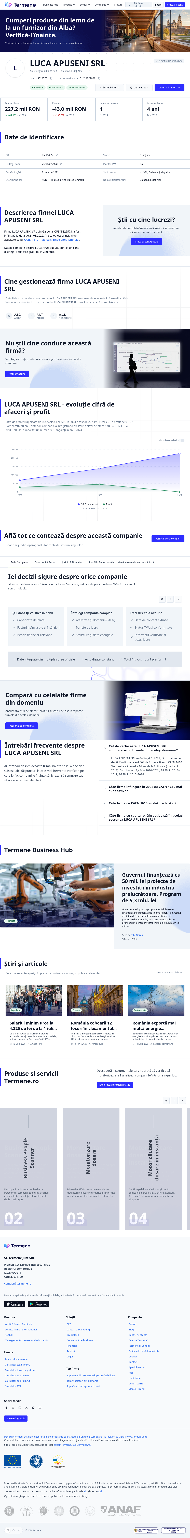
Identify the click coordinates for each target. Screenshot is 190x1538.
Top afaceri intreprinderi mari (83, 1386)
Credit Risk (73, 1335)
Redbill (9, 1335)
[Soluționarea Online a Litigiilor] (173, 1530)
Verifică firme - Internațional (21, 1329)
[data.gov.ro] (9, 1511)
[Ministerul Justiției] (75, 1511)
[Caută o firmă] (138, 4)
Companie (102, 4)
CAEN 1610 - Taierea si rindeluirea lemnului (51, 239)
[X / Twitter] (26, 1408)
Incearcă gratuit (16, 1418)
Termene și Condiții (139, 1345)
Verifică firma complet (168, 538)
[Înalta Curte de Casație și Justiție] (90, 1511)
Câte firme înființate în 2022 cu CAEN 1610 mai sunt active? (142, 789)
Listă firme (135, 1378)
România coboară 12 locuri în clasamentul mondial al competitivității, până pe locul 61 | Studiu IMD (93, 1036)
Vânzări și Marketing (78, 1329)
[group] (13, 1530)
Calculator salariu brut (17, 1380)
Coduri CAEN (136, 1383)
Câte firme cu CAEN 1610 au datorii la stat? (139, 803)
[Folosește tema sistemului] (7, 1530)
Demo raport (139, 87)
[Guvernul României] (36, 1461)
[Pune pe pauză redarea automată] (162, 599)
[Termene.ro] (17, 1246)
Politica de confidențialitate (144, 1351)
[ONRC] (26, 1511)
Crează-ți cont (175, 4)
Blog (131, 1329)
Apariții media (136, 1367)
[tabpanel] (95, 624)
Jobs (131, 1372)
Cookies (133, 1356)
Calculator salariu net (17, 1375)
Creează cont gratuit (146, 241)
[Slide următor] (182, 1100)
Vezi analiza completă (21, 725)
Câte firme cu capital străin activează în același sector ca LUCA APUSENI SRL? (143, 817)
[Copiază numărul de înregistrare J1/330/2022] (99, 78)
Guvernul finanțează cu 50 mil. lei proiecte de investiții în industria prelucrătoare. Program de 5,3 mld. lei (151, 887)
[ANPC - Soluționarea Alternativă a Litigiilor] (146, 1530)
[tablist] (95, 562)
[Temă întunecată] (19, 1530)
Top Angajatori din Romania (82, 1380)
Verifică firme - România (18, 1324)
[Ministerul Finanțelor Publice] (59, 1511)
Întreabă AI (110, 87)
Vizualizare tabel (168, 440)
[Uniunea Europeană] (12, 1461)
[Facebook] (6, 1408)
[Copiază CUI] (57, 155)
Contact (133, 1362)
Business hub (50, 4)
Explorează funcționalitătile (114, 1084)
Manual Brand (136, 1389)
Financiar (72, 1345)
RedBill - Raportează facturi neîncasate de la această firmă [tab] (122, 562)
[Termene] (20, 4)
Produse (69, 4)
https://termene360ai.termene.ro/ (72, 1444)
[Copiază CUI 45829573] (51, 78)
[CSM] (43, 1511)
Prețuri (118, 4)
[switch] (181, 440)
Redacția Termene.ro (161, 1044)
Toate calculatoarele (16, 1359)
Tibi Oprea (137, 935)
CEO (69, 1324)
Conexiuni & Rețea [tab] (45, 562)
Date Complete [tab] (19, 562)
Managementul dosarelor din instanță (26, 1340)
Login (158, 4)
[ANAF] (121, 1511)
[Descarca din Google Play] (38, 1304)
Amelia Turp (34, 1044)
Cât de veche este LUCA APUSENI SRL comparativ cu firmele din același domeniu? (140, 748)
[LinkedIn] (20, 1408)
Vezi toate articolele (169, 972)
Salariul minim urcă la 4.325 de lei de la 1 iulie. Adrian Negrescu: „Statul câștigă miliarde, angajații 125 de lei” (33, 1036)
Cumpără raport (169, 87)
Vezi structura (17, 373)
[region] (95, 621)
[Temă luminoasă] (13, 1530)
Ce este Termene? (138, 1340)
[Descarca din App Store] (14, 1304)
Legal (70, 1356)
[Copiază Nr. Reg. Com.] (61, 164)
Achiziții (71, 1351)
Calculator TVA (13, 1386)
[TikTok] (33, 1408)
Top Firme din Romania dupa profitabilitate (91, 1375)
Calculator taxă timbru (17, 1364)
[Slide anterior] (174, 1100)
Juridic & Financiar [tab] (72, 562)
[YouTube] (40, 1408)
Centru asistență (138, 1335)
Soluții (85, 4)
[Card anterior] (170, 599)
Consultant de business (80, 1340)
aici (85, 1491)
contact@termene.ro (17, 1283)
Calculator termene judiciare (21, 1370)
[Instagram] (13, 1408)
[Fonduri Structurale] (58, 1461)
